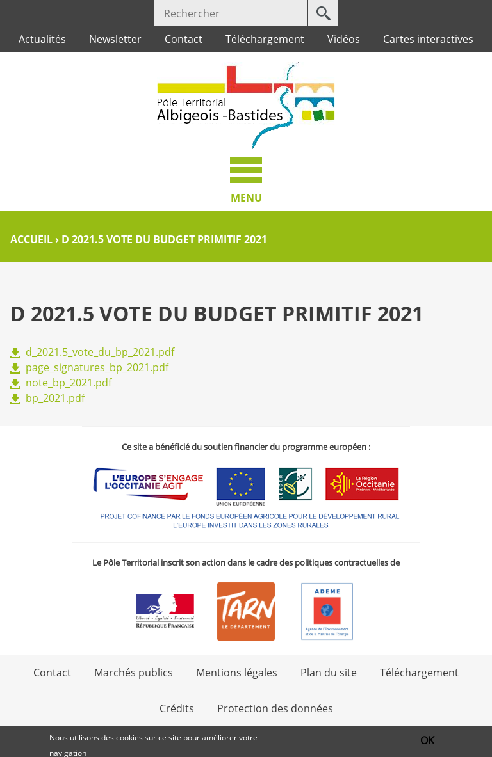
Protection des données (275, 708)
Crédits (177, 708)
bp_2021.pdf (55, 398)
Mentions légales (236, 672)
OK (427, 741)
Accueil (31, 239)
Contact (183, 39)
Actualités (42, 39)
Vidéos (343, 39)
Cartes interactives (428, 39)
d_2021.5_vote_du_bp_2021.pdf (100, 352)
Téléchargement (265, 39)
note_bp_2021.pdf (68, 383)
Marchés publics (133, 672)
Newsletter (115, 39)
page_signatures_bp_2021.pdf (97, 367)
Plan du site (328, 672)
